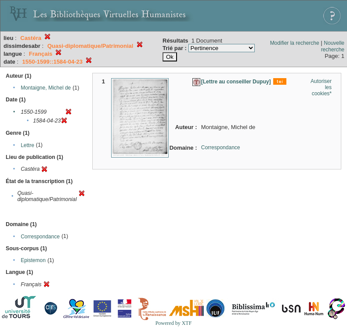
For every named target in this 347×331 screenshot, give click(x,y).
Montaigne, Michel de (46, 88)
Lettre (27, 145)
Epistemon (33, 260)
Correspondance (40, 237)
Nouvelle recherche (332, 46)
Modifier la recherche (294, 43)
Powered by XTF (173, 323)
